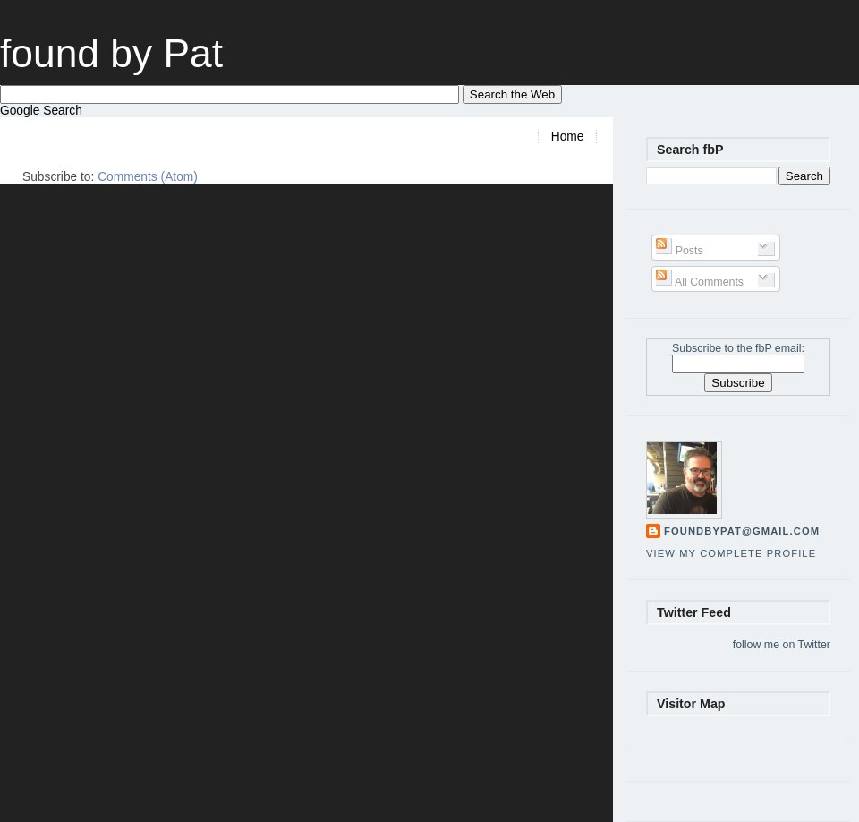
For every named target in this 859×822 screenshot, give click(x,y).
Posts (679, 250)
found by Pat (111, 53)
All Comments (700, 282)
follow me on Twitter (781, 644)
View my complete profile (731, 553)
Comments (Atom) (148, 177)
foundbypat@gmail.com (742, 531)
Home (567, 136)
